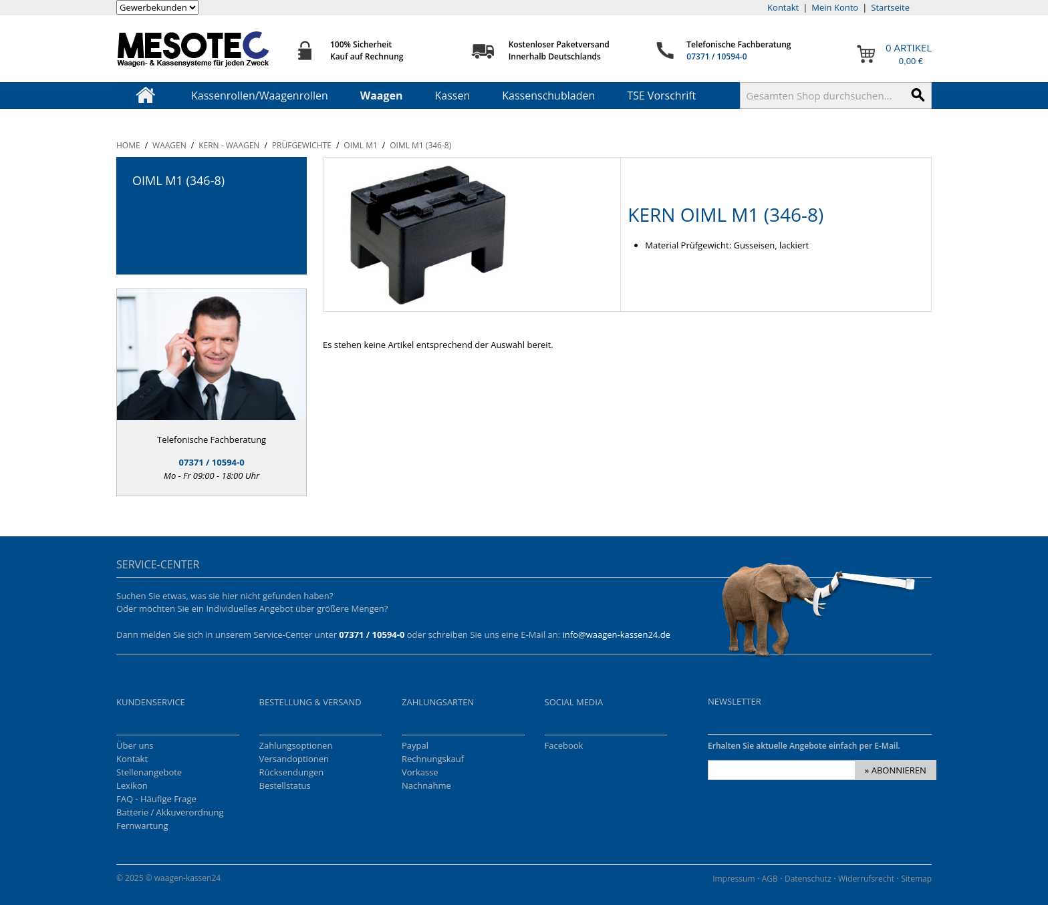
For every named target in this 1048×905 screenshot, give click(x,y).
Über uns (135, 745)
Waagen (381, 95)
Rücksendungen (291, 772)
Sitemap (916, 878)
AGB (770, 878)
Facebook (564, 745)
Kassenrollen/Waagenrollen (259, 95)
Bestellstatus (285, 785)
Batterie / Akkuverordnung (170, 812)
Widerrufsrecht (866, 878)
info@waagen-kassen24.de (616, 634)
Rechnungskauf (433, 759)
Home (128, 145)
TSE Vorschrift (661, 95)
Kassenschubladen (548, 95)
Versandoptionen (294, 759)
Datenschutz (808, 878)
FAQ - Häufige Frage (156, 799)
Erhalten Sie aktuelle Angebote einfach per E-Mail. (804, 745)
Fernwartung (142, 826)
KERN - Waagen (229, 145)
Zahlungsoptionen (296, 745)
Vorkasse (420, 772)
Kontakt (783, 7)
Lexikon (132, 785)
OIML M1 (361, 145)
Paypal (415, 745)
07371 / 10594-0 (716, 56)
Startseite (890, 7)
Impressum (733, 878)
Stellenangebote (149, 772)
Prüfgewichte (302, 145)
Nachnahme (426, 785)
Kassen (453, 95)
